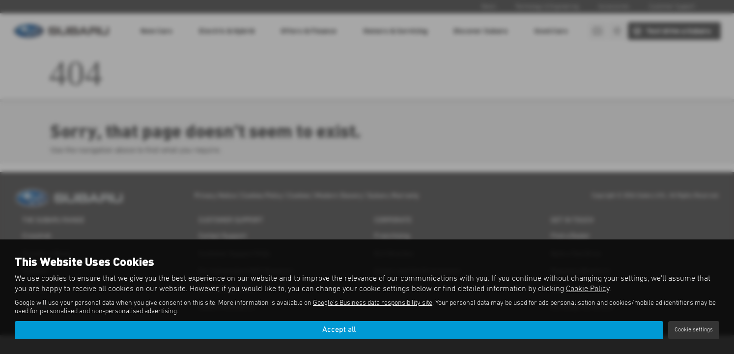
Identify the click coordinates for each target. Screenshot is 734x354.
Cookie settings (694, 330)
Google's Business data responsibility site (372, 302)
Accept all (339, 330)
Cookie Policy (587, 289)
